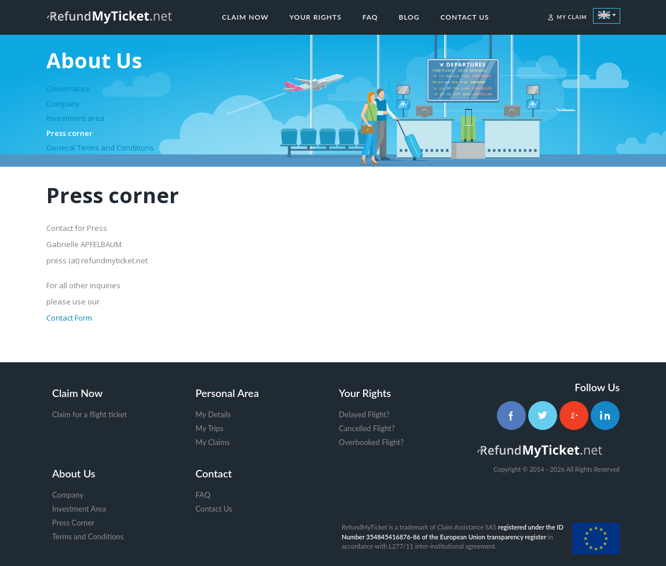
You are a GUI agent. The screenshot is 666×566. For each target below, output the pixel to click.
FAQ (370, 17)
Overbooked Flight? (371, 442)
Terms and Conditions (88, 536)
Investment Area (79, 508)
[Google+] (573, 415)
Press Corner (73, 522)
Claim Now (245, 17)
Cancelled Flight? (367, 428)
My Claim (567, 17)
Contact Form (69, 318)
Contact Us (465, 17)
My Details (213, 414)
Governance (68, 88)
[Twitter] (542, 415)
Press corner (69, 133)
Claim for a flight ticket (89, 414)
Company (63, 103)
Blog (408, 17)
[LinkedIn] (605, 415)
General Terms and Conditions (100, 147)
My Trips (210, 428)
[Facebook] (511, 415)
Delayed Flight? (364, 414)
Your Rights (316, 17)
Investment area (75, 118)
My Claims (213, 442)
